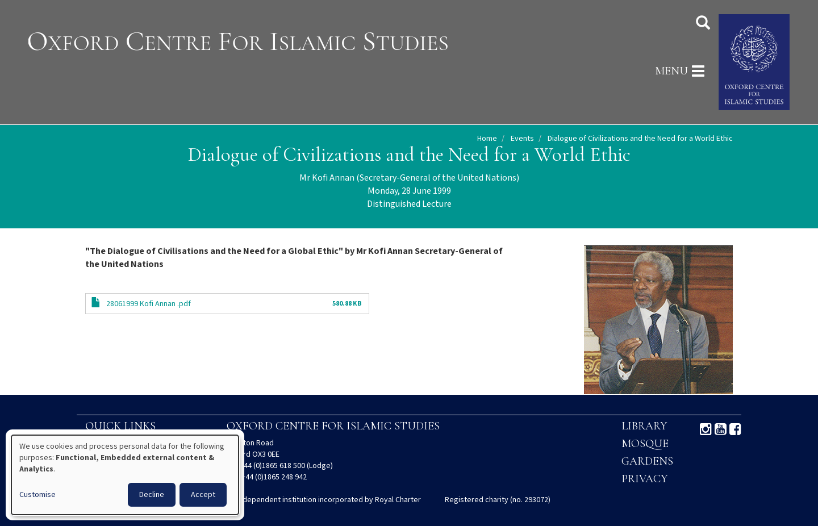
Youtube (721, 429)
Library (644, 426)
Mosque (645, 443)
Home (487, 138)
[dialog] (125, 475)
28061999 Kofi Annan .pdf (148, 304)
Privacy (644, 479)
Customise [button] (37, 495)
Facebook (735, 429)
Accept (203, 495)
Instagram (706, 429)
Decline (151, 495)
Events (522, 138)
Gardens (647, 461)
